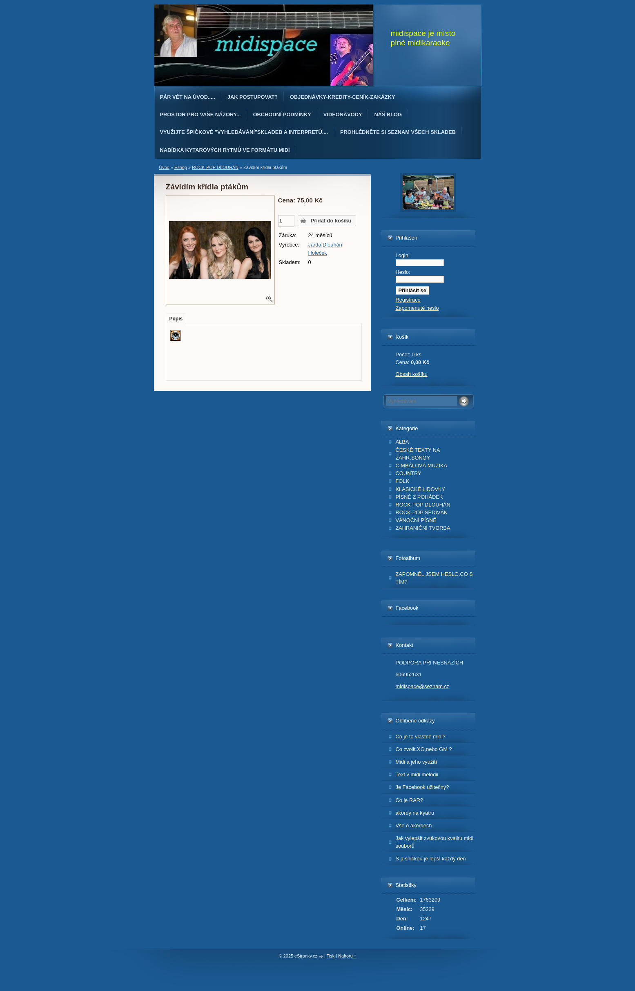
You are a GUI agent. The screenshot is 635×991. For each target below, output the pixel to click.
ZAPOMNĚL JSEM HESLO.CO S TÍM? (434, 578)
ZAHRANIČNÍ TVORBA (423, 528)
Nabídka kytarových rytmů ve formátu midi (225, 150)
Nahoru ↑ (347, 955)
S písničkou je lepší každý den (431, 858)
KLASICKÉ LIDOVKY (421, 489)
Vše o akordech (414, 825)
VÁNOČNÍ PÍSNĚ (416, 520)
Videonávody (342, 114)
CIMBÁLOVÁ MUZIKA (422, 465)
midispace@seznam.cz (423, 686)
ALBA (402, 442)
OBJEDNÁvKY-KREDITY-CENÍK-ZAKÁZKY (342, 97)
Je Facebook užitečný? (422, 787)
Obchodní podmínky (282, 114)
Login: (403, 255)
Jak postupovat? (252, 97)
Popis (176, 319)
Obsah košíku (412, 374)
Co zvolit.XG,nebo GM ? (424, 749)
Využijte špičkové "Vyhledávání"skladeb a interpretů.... (244, 132)
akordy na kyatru (415, 813)
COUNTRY (408, 473)
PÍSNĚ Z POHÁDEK (419, 497)
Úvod (164, 167)
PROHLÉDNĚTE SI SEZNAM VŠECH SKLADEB (398, 132)
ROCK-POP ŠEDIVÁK (422, 512)
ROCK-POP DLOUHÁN (423, 505)
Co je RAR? (409, 800)
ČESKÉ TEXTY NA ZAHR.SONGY (418, 454)
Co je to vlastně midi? (421, 736)
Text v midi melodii (417, 774)
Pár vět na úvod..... (187, 97)
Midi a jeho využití (416, 762)
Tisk (331, 955)
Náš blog (388, 114)
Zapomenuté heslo (417, 308)
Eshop (180, 167)
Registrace (408, 300)
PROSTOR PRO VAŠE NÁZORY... (200, 114)
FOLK (402, 481)
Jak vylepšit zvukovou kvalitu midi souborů (435, 842)
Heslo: (403, 272)
